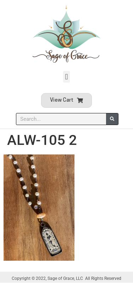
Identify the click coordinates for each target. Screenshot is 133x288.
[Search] (112, 119)
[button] (66, 77)
